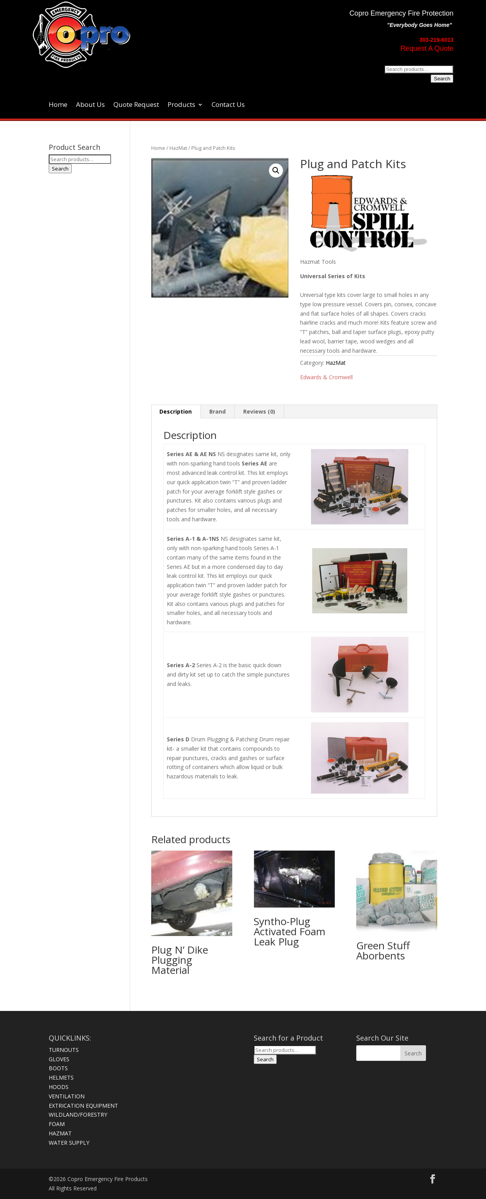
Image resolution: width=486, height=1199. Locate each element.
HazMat (178, 147)
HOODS (59, 1087)
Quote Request (136, 105)
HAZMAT (60, 1133)
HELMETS (61, 1077)
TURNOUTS (64, 1049)
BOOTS (58, 1068)
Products (181, 105)
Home (58, 105)
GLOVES (59, 1059)
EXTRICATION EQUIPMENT (83, 1105)
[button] (276, 170)
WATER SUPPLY (69, 1142)
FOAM (57, 1124)
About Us (90, 105)
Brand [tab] (217, 411)
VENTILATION (67, 1096)
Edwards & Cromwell (326, 377)
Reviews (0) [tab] (259, 411)
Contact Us (228, 105)
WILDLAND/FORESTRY (78, 1114)
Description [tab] (175, 411)
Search (442, 79)
